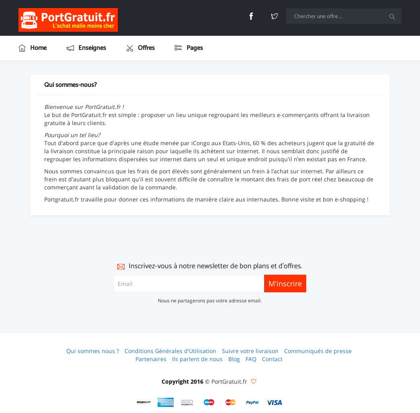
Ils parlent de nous (197, 359)
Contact (272, 359)
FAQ (251, 359)
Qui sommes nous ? (92, 351)
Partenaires (150, 359)
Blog (234, 359)
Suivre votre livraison (250, 351)
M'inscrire (285, 283)
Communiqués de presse (318, 351)
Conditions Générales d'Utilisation (170, 351)
